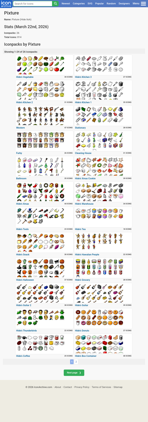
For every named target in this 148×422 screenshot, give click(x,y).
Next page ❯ (74, 372)
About (58, 387)
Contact (67, 387)
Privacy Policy (81, 387)
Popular (99, 3)
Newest (66, 3)
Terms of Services (101, 387)
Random (111, 3)
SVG (90, 3)
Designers (124, 3)
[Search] (55, 3)
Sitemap (118, 387)
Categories (79, 3)
